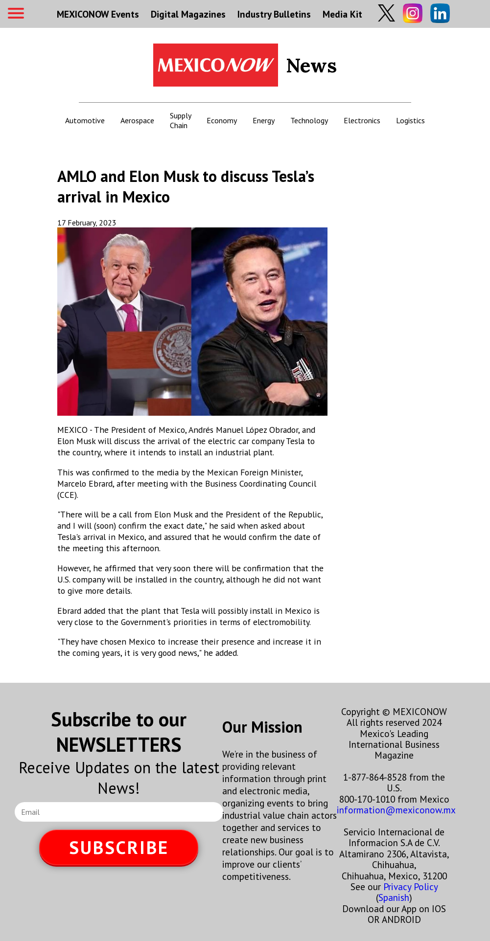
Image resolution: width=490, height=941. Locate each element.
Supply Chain (180, 120)
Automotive (85, 120)
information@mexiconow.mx (396, 810)
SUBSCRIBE (119, 847)
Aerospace (137, 120)
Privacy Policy (410, 886)
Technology (309, 120)
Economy (222, 120)
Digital (188, 14)
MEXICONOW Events (98, 14)
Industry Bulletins (274, 14)
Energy (264, 120)
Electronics (362, 120)
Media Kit (342, 14)
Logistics (410, 120)
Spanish (393, 897)
